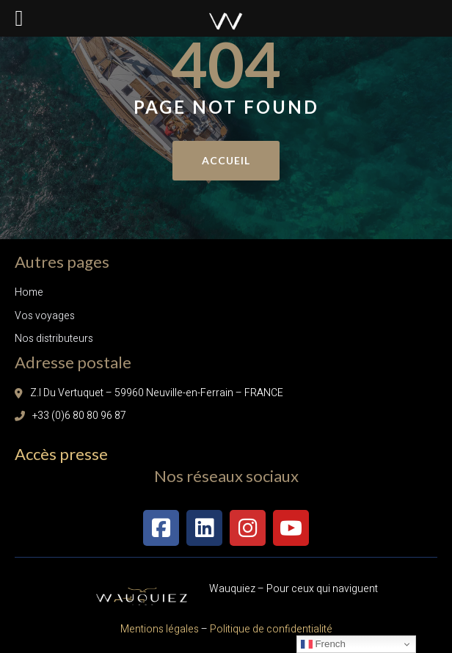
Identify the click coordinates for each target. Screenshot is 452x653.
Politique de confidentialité (270, 629)
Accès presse (61, 454)
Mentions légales (159, 629)
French (323, 644)
